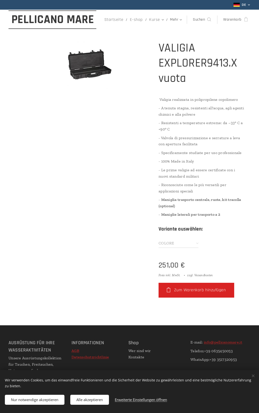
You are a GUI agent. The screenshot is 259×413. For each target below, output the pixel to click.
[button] (202, 20)
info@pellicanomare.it (223, 342)
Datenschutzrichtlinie (90, 356)
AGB (75, 350)
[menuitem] (118, 20)
